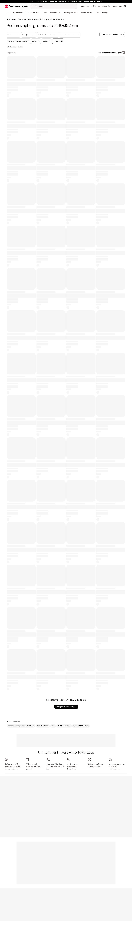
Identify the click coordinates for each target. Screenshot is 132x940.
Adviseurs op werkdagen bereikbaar (72, 765)
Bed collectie (23, 19)
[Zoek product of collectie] (32, 6)
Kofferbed (35, 19)
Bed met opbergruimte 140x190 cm (21, 726)
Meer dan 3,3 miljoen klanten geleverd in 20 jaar (55, 765)
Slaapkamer (13, 19)
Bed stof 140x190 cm (81, 726)
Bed (29, 19)
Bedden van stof (64, 726)
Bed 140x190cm (42, 726)
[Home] (7, 19)
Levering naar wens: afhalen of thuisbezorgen (117, 765)
